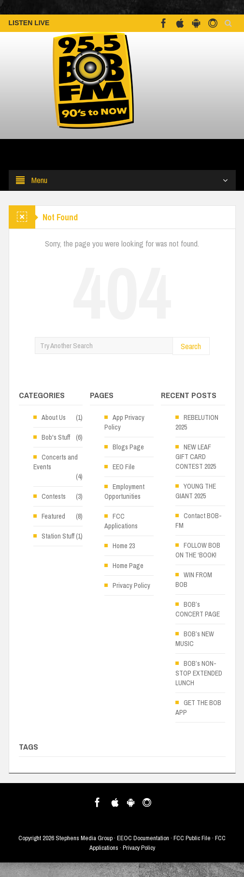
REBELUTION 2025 (196, 422)
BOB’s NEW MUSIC (194, 639)
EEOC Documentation (143, 838)
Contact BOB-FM (198, 520)
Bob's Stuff (56, 437)
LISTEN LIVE (29, 23)
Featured (53, 516)
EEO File (124, 466)
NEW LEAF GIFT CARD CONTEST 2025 (195, 457)
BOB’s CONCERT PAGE (197, 609)
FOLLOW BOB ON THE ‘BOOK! (197, 550)
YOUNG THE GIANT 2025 (195, 491)
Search (191, 346)
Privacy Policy (131, 585)
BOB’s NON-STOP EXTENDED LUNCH (198, 673)
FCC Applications (121, 521)
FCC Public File (192, 838)
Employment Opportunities (124, 491)
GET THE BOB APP (198, 707)
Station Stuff (58, 536)
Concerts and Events (55, 462)
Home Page (128, 565)
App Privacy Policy (124, 422)
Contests (54, 496)
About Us (54, 417)
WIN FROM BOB (193, 579)
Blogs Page (128, 447)
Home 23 (124, 545)
